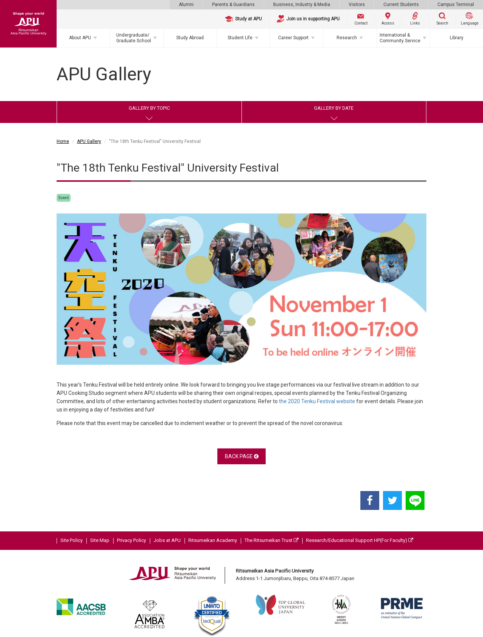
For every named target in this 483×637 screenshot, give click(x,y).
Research (347, 37)
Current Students (401, 4)
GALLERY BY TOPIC (149, 108)
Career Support (293, 37)
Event (63, 197)
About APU (80, 37)
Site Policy (71, 540)
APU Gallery (89, 141)
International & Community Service (400, 37)
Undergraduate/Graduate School (133, 37)
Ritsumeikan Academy (212, 540)
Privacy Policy (131, 540)
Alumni (186, 4)
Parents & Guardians (233, 4)
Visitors (357, 4)
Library (456, 37)
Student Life (240, 37)
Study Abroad (190, 37)
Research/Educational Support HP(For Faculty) (359, 540)
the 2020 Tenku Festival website (317, 401)
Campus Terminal (455, 4)
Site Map (99, 540)
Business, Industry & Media (301, 4)
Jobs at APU (167, 540)
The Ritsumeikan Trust (271, 540)
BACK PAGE (241, 456)
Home (63, 141)
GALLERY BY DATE (334, 108)
